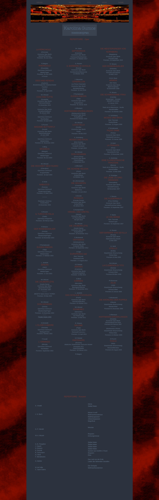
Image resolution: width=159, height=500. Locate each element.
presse (104, 2)
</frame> (32, 499)
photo (89, 2)
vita (55, 2)
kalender (40, 2)
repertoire (72, 2)
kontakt (120, 2)
